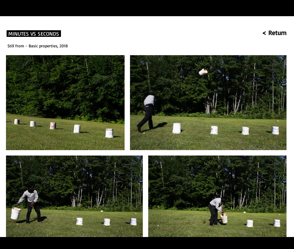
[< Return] (258, 32)
